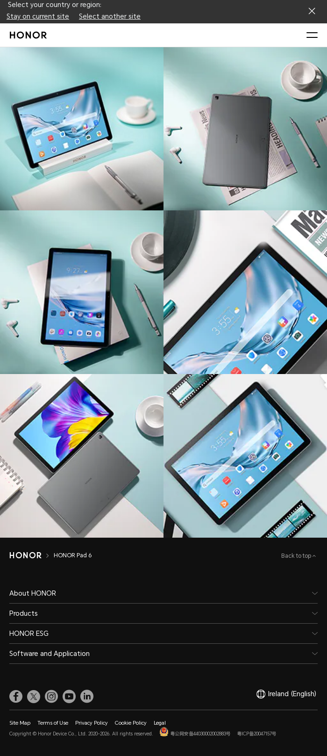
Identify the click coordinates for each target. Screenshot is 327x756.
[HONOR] (25, 555)
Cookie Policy (131, 723)
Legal (160, 723)
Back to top (297, 556)
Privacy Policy (91, 723)
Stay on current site (38, 16)
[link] (15, 696)
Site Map (19, 723)
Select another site (110, 16)
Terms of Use (52, 723)
